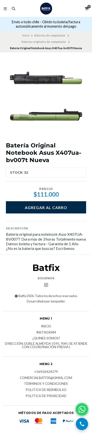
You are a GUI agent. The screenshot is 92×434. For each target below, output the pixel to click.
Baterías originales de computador (44, 41)
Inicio (25, 35)
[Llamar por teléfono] (82, 424)
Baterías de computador (50, 35)
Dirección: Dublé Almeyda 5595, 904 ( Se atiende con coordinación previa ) (46, 345)
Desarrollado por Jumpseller (46, 301)
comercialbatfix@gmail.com (46, 378)
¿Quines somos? (46, 338)
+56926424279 (46, 372)
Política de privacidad (46, 396)
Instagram (46, 332)
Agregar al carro (46, 207)
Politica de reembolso (46, 390)
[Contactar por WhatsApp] (82, 409)
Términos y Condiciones (46, 384)
